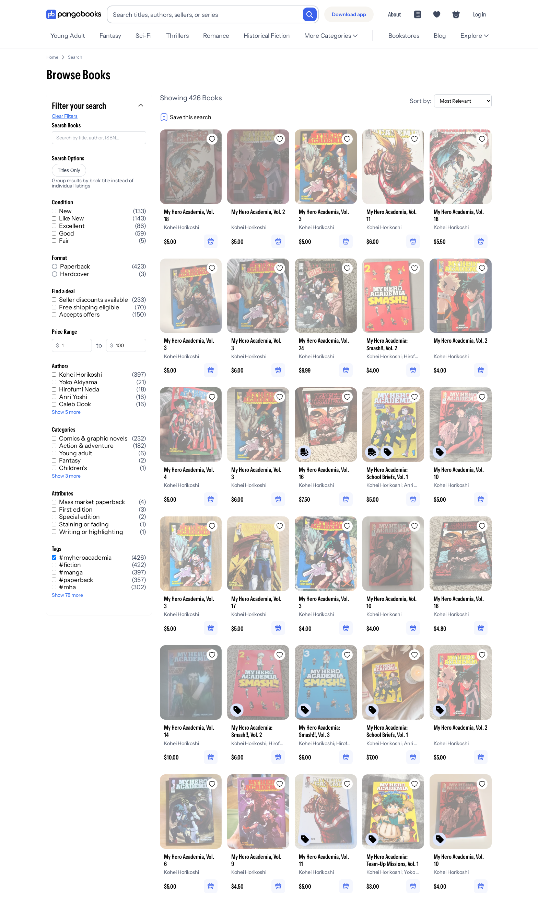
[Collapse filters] (141, 103)
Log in (479, 14)
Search (75, 54)
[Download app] (349, 14)
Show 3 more (66, 473)
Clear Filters (65, 113)
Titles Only (69, 167)
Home (52, 54)
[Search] (310, 14)
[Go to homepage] (73, 15)
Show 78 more (67, 592)
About (394, 14)
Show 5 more (66, 409)
